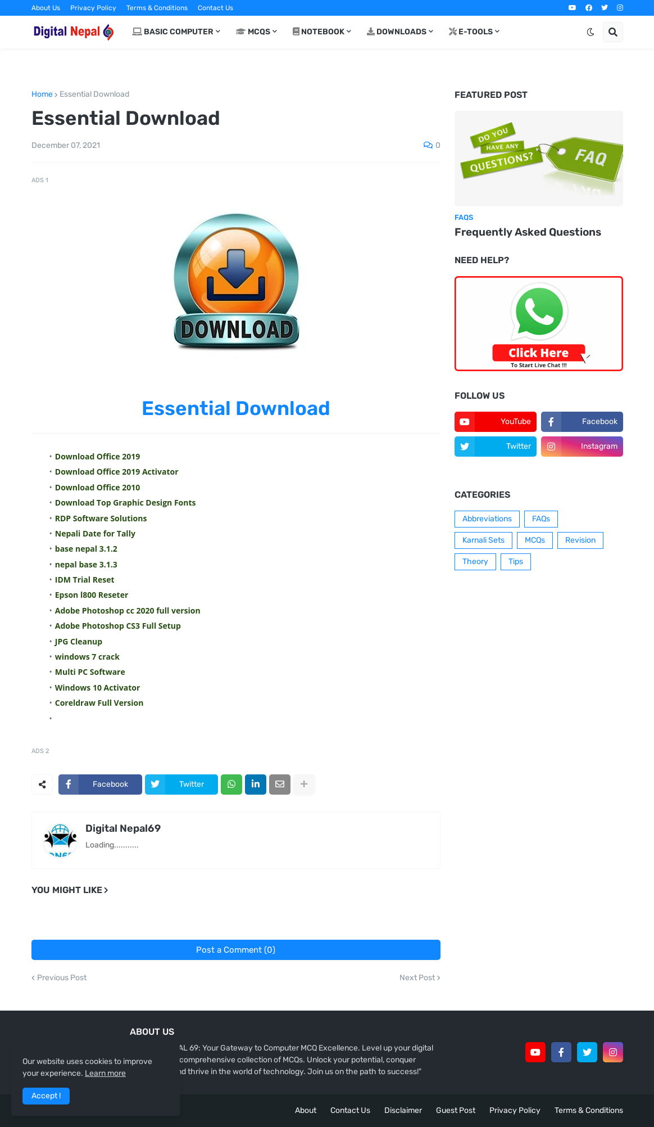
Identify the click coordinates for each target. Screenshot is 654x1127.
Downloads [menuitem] (396, 32)
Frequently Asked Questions (528, 232)
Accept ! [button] (46, 1096)
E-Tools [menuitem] (471, 32)
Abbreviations (487, 519)
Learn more (105, 1073)
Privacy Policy (93, 8)
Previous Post (62, 978)
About (305, 1110)
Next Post (417, 978)
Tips (515, 561)
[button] (590, 32)
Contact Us (215, 8)
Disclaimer (403, 1110)
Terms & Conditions (157, 8)
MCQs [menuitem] (253, 32)
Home (42, 94)
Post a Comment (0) (235, 950)
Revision (580, 540)
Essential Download (94, 94)
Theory (475, 561)
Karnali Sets (483, 540)
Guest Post (455, 1110)
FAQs (541, 519)
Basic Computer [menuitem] (173, 32)
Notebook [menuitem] (318, 32)
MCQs (535, 540)
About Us (45, 8)
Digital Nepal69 (123, 828)
